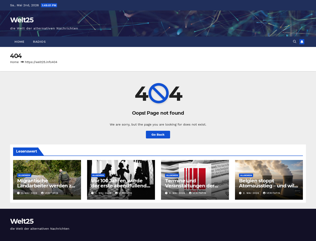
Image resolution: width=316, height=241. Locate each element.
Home (19, 42)
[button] (294, 42)
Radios (39, 42)
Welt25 (21, 20)
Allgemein (24, 175)
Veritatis (49, 193)
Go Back (158, 134)
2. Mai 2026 (29, 193)
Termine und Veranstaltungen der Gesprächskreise (189, 186)
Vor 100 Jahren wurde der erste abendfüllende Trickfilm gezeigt (120, 186)
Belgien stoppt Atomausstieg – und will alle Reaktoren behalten (268, 186)
